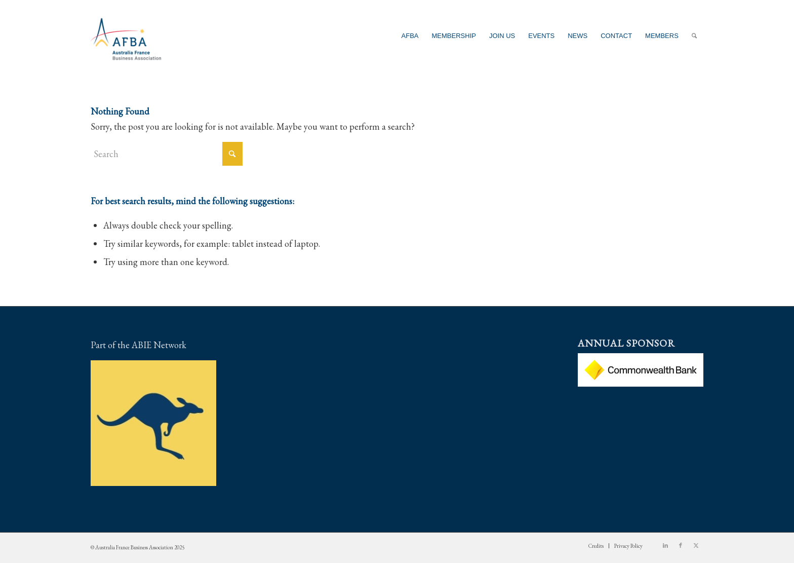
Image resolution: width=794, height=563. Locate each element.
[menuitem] (410, 36)
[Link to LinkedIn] (665, 545)
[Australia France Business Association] (126, 36)
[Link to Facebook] (680, 545)
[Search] (694, 36)
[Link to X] (695, 545)
